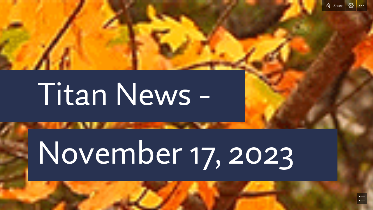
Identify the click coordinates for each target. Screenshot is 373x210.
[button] (334, 5)
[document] (186, 105)
